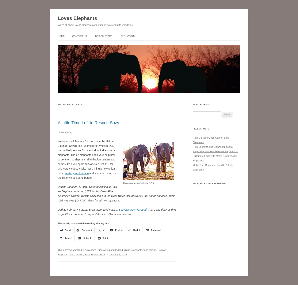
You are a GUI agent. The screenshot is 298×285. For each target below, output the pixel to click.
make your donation (77, 173)
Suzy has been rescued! (133, 209)
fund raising (149, 250)
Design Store (103, 36)
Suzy (87, 254)
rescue (79, 254)
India (71, 254)
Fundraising (103, 250)
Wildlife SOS (98, 254)
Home (61, 36)
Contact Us (79, 36)
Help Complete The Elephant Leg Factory (215, 151)
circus (127, 250)
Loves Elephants (77, 18)
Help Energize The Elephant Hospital (213, 146)
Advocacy (90, 250)
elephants (136, 250)
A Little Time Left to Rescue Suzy (88, 122)
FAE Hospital (129, 36)
